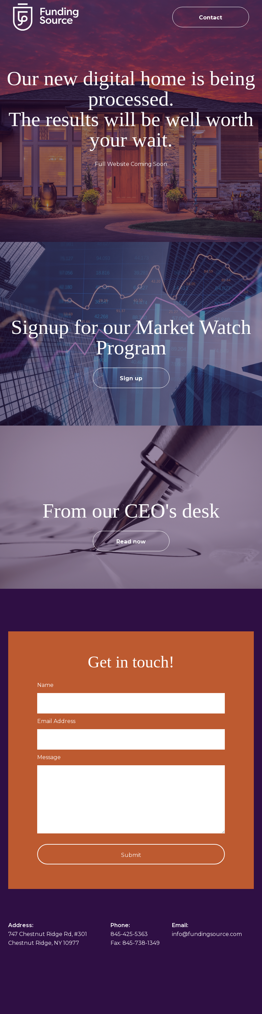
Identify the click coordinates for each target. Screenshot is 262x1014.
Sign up (131, 378)
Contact (210, 17)
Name (45, 685)
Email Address (56, 721)
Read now (131, 541)
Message (49, 757)
